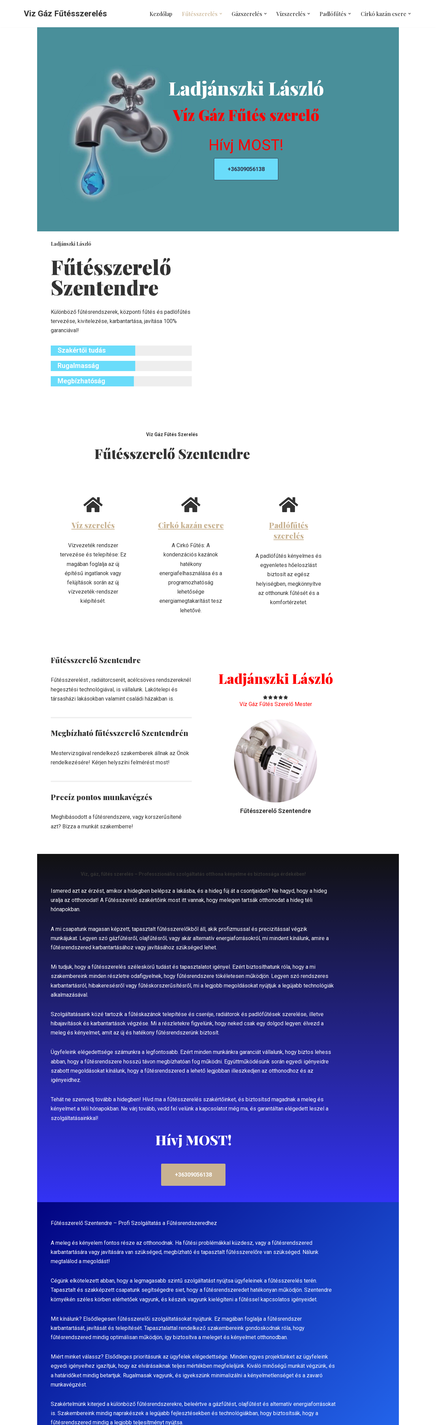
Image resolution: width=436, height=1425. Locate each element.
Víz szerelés (85, 528)
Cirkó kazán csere (218, 528)
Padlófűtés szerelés (351, 528)
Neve (30, 1416)
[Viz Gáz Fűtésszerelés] (65, 14)
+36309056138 (301, 172)
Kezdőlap (162, 13)
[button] (221, 13)
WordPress (84, 1416)
